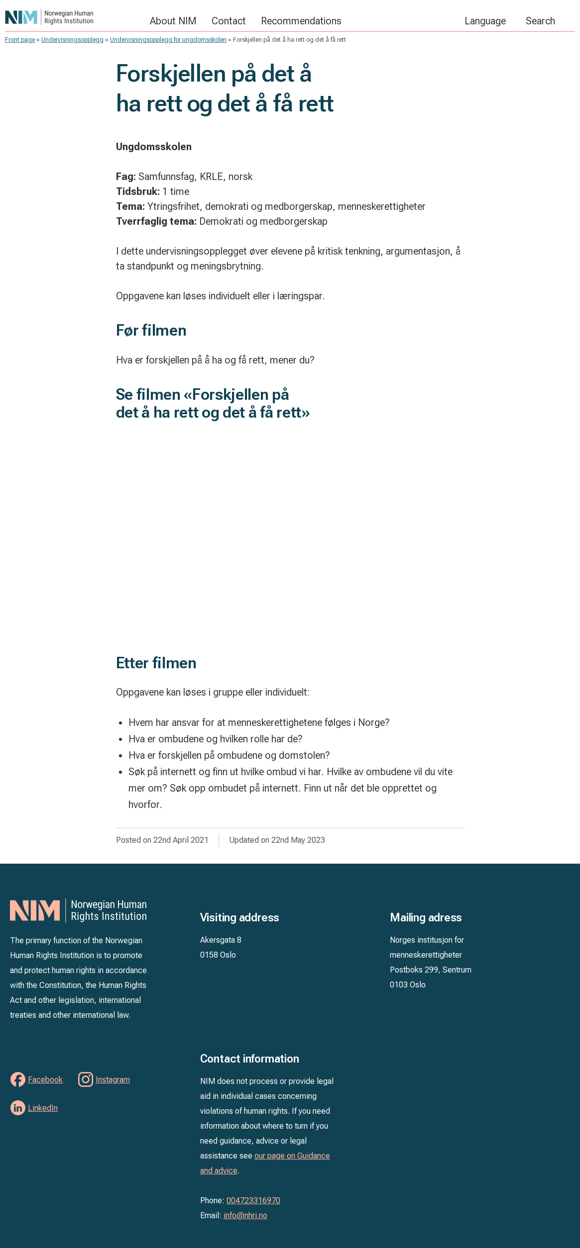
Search (540, 21)
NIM (72, 17)
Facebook (45, 1079)
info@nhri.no (245, 1215)
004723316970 (253, 1200)
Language (485, 21)
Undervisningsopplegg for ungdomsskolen (168, 39)
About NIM (173, 21)
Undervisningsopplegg (72, 39)
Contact (229, 21)
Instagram (113, 1079)
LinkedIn (43, 1108)
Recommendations (301, 21)
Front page (20, 39)
